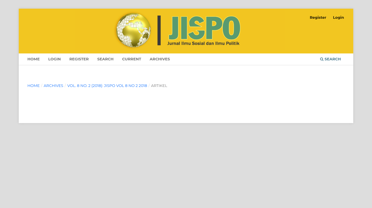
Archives (160, 59)
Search (105, 59)
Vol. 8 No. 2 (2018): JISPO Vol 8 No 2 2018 (107, 85)
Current (131, 59)
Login (54, 59)
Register (79, 59)
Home (33, 59)
